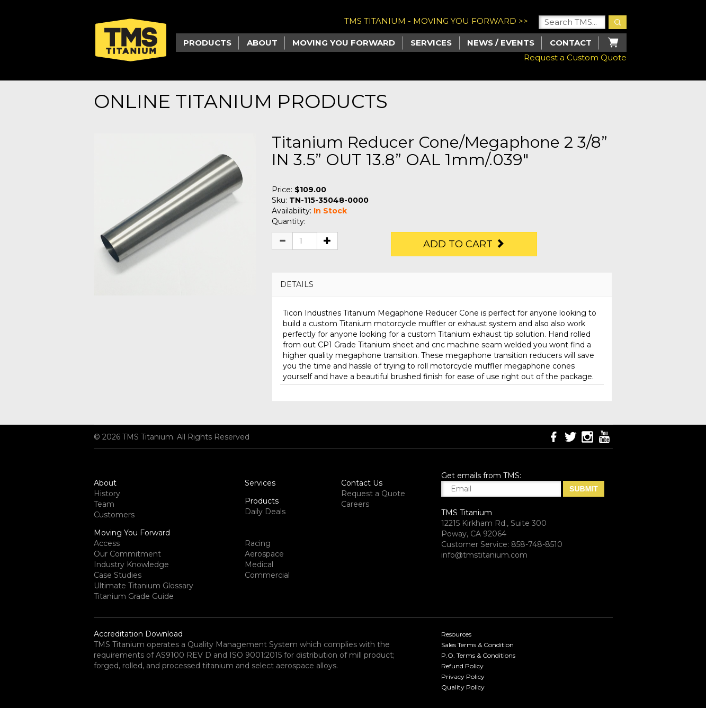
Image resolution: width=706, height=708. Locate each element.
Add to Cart (464, 244)
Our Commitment (127, 554)
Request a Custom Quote (575, 57)
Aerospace (264, 554)
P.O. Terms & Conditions (478, 655)
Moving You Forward (132, 532)
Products (262, 501)
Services (431, 43)
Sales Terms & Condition (477, 645)
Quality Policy (463, 687)
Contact (571, 43)
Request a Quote (373, 493)
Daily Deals (265, 511)
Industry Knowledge (131, 564)
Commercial (267, 575)
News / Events (500, 43)
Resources (456, 634)
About (262, 43)
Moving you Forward (343, 43)
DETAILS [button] (297, 284)
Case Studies (117, 575)
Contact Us (361, 483)
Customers (114, 514)
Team (104, 504)
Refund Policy (462, 666)
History (107, 493)
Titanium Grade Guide (134, 596)
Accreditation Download (138, 634)
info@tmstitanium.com (484, 555)
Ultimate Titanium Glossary (143, 585)
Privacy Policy (463, 676)
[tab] (442, 285)
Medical (259, 564)
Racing (258, 543)
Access (107, 543)
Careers (355, 504)
